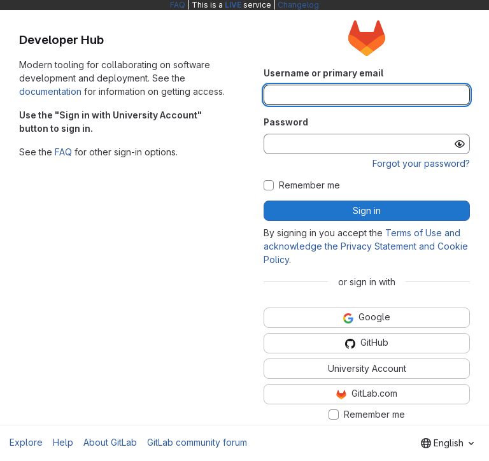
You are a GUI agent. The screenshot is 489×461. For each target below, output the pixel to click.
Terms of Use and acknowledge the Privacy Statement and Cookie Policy (366, 246)
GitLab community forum (197, 442)
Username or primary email (323, 72)
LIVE (233, 5)
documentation (50, 91)
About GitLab (110, 442)
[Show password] (460, 144)
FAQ (177, 5)
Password (286, 122)
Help (63, 442)
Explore (26, 442)
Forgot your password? (421, 163)
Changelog (298, 5)
